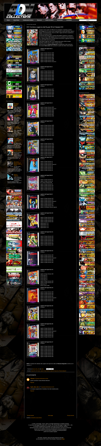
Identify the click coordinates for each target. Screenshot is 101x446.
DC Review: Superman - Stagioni (16, 104)
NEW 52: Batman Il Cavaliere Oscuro (18, 151)
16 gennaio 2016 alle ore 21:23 (47, 387)
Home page (50, 415)
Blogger (63, 439)
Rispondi (32, 382)
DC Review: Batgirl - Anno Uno (18, 116)
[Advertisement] (87, 345)
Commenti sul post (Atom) (36, 417)
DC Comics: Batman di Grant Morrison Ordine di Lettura (18, 163)
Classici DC (33, 370)
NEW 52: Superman (16, 175)
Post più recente (30, 415)
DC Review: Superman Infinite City (17, 128)
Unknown (32, 378)
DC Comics (38, 370)
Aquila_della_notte (34, 387)
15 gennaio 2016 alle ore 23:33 (41, 378)
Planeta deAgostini (62, 370)
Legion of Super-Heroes (45, 370)
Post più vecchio (70, 415)
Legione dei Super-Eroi (54, 370)
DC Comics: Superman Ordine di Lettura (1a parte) (17, 140)
